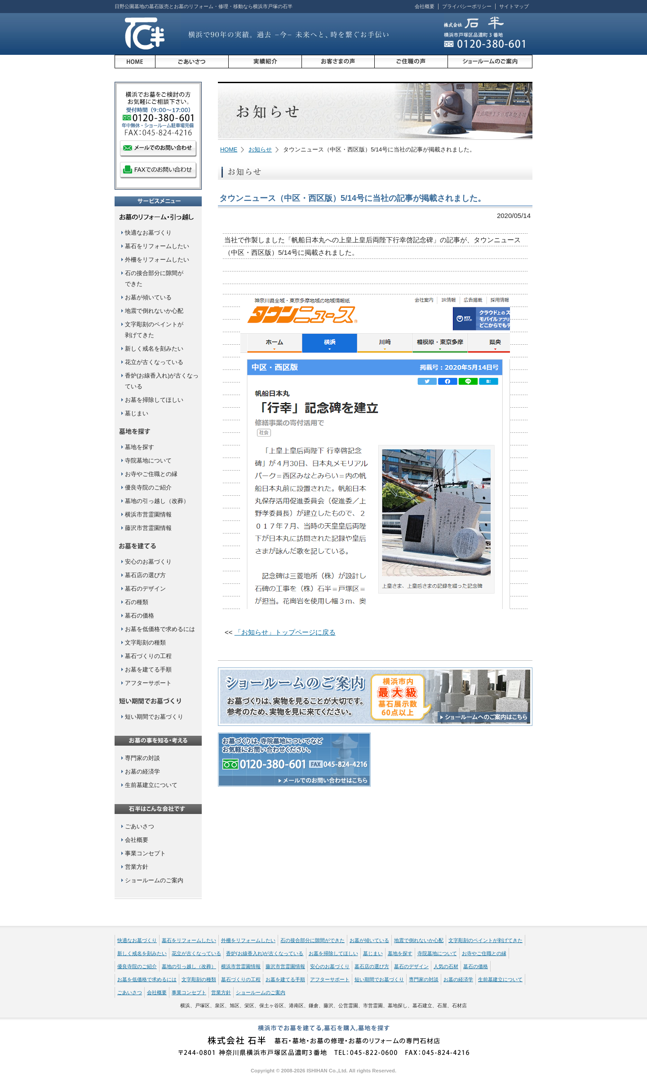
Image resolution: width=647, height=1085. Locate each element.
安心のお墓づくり (148, 561)
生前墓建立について (151, 785)
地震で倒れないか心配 (154, 310)
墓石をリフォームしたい (157, 246)
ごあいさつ (139, 826)
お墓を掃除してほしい (154, 399)
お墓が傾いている (148, 297)
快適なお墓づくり (148, 232)
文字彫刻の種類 (145, 642)
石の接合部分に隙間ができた (312, 940)
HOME (228, 149)
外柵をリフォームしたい (157, 259)
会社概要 (424, 6)
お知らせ (260, 149)
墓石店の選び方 (145, 575)
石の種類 (136, 602)
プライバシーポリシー (467, 6)
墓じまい (136, 413)
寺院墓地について (148, 460)
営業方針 (136, 866)
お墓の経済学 (142, 771)
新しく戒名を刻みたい (154, 348)
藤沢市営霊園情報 (148, 528)
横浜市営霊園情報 (148, 514)
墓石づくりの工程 (148, 656)
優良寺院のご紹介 (148, 487)
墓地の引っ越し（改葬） (157, 501)
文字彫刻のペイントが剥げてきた (485, 940)
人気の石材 (446, 966)
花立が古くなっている (154, 362)
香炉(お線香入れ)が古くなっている (265, 953)
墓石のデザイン (145, 588)
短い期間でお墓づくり (154, 716)
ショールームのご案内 (154, 880)
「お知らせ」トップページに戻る (285, 632)
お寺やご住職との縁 (151, 474)
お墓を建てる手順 (148, 669)
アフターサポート (148, 683)
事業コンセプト (145, 853)
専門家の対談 (142, 758)
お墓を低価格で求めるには (160, 629)
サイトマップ (514, 6)
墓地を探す (139, 447)
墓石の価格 (139, 615)
